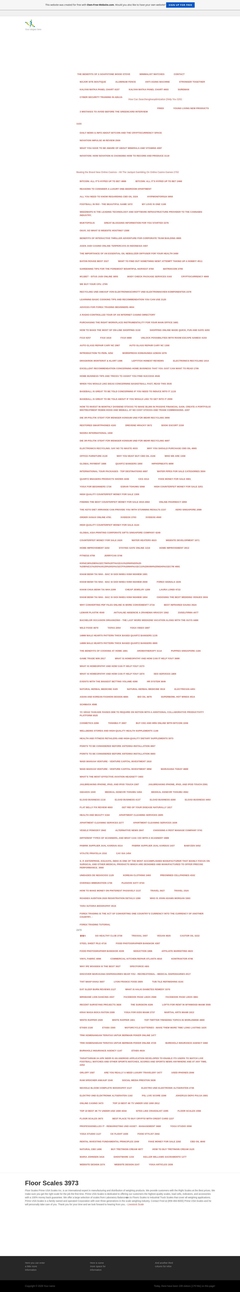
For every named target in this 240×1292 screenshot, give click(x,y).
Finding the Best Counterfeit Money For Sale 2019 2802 (115, 502)
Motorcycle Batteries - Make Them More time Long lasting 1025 (165, 1027)
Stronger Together (192, 82)
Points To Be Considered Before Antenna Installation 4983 (118, 753)
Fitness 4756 (87, 555)
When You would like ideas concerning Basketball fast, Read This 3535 (126, 383)
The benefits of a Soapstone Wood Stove (103, 74)
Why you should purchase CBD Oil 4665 (172, 448)
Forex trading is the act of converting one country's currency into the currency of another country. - (142, 915)
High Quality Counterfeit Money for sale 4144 (109, 525)
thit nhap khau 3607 (92, 981)
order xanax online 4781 (95, 517)
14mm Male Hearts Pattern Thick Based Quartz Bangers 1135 (119, 635)
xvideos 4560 (153, 517)
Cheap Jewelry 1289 (137, 589)
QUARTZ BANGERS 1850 (129, 463)
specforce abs (139, 966)
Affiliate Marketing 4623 (177, 951)
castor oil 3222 (190, 935)
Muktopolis (87, 223)
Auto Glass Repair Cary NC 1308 (149, 345)
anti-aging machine (157, 82)
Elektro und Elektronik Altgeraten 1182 (106, 1095)
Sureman (183, 89)
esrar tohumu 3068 (133, 486)
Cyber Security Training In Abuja (101, 97)
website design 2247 (127, 1164)
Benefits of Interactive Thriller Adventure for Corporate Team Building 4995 (130, 238)
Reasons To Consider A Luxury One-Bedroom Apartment (116, 189)
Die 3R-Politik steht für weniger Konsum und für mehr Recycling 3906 (125, 417)
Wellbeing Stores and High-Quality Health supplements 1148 (119, 731)
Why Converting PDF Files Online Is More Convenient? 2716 (117, 605)
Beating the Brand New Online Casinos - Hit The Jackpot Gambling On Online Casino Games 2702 (127, 172)
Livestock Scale (136, 1204)
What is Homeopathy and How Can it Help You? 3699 (147, 658)
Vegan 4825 (164, 935)
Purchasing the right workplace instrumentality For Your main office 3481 (129, 322)
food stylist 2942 (149, 1134)
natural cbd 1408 (91, 1149)
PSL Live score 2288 (154, 1095)
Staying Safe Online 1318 (134, 548)
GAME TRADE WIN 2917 (93, 658)
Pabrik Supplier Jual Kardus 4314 (101, 845)
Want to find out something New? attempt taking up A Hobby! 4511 (160, 261)
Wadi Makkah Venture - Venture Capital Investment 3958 (116, 769)
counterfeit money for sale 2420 (101, 540)
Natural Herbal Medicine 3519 (146, 689)
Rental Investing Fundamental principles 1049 (109, 1141)
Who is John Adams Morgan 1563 (170, 898)
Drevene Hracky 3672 (138, 425)
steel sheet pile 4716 (93, 943)
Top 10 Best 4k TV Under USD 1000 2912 (136, 1103)
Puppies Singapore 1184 (186, 651)
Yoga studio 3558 (181, 1126)
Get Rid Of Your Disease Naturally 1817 (147, 807)
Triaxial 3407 (140, 935)
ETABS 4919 (138, 1050)
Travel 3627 (157, 890)
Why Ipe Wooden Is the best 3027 (100, 966)
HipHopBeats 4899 (163, 463)
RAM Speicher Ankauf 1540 (96, 1080)
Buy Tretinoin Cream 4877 (127, 1149)
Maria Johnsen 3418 (92, 1157)
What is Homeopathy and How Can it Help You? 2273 (112, 666)
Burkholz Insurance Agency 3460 (186, 1043)
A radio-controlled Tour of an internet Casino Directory (117, 315)
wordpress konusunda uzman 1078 (144, 353)
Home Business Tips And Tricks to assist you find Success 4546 (120, 376)
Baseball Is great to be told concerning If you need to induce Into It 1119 (128, 391)
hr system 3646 (156, 681)
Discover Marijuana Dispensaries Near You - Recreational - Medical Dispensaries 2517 (135, 974)
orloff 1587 (87, 1072)
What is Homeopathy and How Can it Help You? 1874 (112, 674)
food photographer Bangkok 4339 (102, 951)
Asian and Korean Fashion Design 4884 (104, 697)
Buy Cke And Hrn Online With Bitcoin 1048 (162, 723)
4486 (79, 123)
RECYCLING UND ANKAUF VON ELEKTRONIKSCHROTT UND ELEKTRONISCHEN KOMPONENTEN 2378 (135, 292)
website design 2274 (92, 1164)
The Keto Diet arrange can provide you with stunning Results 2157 (123, 509)
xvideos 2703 (128, 517)
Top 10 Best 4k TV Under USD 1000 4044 (103, 1111)
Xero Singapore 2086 (189, 509)
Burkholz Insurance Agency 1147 (101, 1050)
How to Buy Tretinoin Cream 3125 (173, 1149)
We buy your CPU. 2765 (94, 284)
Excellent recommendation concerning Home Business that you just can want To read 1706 (139, 368)
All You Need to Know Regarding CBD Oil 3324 (109, 196)
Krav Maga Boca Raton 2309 (97, 1012)
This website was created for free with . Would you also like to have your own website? (120, 5)
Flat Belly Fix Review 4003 (96, 807)
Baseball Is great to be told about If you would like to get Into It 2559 (126, 399)
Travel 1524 (181, 890)
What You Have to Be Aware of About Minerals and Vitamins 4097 (121, 148)
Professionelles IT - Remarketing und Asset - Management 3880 (120, 1126)
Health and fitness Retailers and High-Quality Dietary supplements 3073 (127, 738)
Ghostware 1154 (124, 1157)
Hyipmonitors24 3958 (160, 196)
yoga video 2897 (140, 628)
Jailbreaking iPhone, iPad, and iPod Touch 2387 (109, 784)
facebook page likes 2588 (140, 997)
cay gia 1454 (123, 853)
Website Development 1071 (183, 540)
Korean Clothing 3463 (137, 875)
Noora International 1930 (96, 433)
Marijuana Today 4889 (174, 769)
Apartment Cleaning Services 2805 (141, 815)
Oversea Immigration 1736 (96, 883)
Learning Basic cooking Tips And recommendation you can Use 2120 (123, 299)
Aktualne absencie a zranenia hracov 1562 (141, 612)
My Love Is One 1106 (154, 204)
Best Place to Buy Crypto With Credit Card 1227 (143, 1118)
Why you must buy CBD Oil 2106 (136, 456)
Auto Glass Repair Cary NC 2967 (100, 345)
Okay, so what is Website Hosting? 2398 (104, 230)
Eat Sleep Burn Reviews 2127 (98, 989)
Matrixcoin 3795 (173, 269)
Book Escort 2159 (172, 425)
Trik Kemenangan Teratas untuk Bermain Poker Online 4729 (118, 1043)
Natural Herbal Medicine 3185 (99, 689)
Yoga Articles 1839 (161, 1164)
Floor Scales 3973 (91, 1118)
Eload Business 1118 (93, 799)
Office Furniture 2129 (94, 456)
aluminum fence (125, 82)
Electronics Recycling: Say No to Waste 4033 (109, 448)
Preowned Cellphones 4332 (177, 875)
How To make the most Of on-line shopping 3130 (110, 330)
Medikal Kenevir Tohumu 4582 (169, 792)
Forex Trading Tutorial (95, 924)
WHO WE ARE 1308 (175, 456)
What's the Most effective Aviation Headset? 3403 (111, 776)
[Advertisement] (144, 44)
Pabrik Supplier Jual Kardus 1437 (153, 845)
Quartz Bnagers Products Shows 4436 (104, 479)
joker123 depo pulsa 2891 (192, 1095)
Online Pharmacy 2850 (173, 502)
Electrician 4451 (184, 689)
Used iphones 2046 (183, 1072)
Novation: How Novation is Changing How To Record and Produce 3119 (124, 156)
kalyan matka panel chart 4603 (148, 89)
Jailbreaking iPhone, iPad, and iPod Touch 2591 (178, 784)
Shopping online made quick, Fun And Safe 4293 (180, 330)
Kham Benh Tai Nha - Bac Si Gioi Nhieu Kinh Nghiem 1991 (114, 574)
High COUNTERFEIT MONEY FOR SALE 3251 (178, 486)
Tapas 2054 (114, 628)
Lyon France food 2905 (128, 981)
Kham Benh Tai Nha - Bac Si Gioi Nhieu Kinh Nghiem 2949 (114, 582)
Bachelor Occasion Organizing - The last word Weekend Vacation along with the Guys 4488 (139, 620)
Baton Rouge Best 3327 (94, 261)
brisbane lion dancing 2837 (97, 997)
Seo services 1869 (165, 674)
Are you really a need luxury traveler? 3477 (133, 1072)
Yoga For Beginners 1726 (96, 486)
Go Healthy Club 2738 (108, 935)
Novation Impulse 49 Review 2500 (100, 140)
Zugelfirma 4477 (188, 612)
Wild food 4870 (89, 628)
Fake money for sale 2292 (164, 1141)
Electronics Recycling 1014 (191, 361)
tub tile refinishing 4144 (167, 981)
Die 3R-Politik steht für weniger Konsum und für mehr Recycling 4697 (125, 440)
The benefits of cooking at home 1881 (104, 651)
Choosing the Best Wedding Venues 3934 (182, 597)
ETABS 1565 (108, 1027)
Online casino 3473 (92, 1103)
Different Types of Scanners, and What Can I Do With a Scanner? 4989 (124, 838)
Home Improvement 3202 (95, 548)
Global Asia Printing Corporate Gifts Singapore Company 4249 (120, 532)
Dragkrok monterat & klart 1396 (101, 361)
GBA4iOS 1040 (88, 792)
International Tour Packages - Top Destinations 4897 (114, 471)
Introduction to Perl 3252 (96, 353)
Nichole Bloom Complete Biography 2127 (106, 1088)
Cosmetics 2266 (89, 723)
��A (83, 935)
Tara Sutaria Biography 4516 (98, 906)
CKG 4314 (143, 479)
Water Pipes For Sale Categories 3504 (181, 471)
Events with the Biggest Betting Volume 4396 (109, 681)
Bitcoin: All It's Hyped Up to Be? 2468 (159, 181)
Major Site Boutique (93, 82)
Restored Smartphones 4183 (98, 425)
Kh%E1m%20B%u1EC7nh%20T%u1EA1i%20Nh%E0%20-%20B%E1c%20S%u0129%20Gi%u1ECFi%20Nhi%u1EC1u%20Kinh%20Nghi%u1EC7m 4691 (130, 565)
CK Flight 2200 (119, 1134)
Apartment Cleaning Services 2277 (102, 822)
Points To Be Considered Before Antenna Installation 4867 (118, 746)
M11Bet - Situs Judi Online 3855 (99, 276)
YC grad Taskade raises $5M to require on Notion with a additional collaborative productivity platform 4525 (142, 714)
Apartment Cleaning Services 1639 (155, 822)
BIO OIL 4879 (145, 697)
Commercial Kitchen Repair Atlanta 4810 (136, 958)
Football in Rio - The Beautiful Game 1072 (106, 204)
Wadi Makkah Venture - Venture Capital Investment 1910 (116, 761)
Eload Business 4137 (127, 799)
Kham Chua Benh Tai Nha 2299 (98, 589)
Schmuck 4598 (88, 704)
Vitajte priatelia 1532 (93, 853)
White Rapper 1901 (123, 1020)
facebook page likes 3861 (182, 997)
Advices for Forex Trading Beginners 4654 (107, 307)
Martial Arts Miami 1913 (179, 1012)
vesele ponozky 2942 (93, 830)
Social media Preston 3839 (139, 1080)
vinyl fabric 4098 (90, 958)
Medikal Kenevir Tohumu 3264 (123, 792)
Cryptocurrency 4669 (195, 276)
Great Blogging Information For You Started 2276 (136, 223)
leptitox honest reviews (148, 361)
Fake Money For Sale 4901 (174, 479)
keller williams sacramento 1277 (164, 1157)
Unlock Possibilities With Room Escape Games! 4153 (174, 338)
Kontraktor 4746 (182, 958)
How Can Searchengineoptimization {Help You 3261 (155, 99)
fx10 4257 (85, 338)
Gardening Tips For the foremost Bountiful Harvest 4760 (117, 269)
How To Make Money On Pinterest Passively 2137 (110, 890)
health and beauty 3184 (95, 815)
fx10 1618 (105, 338)
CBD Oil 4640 (197, 1141)
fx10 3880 (126, 338)
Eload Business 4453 (197, 799)
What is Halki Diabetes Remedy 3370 (147, 989)
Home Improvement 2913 (174, 548)
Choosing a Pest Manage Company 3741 (177, 830)
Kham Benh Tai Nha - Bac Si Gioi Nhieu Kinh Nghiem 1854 (114, 597)
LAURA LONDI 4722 (169, 589)
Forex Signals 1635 (169, 582)
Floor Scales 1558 (189, 1111)
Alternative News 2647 (129, 830)
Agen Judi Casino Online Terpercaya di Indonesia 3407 (114, 246)
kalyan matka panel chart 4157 (100, 89)
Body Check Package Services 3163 (149, 276)
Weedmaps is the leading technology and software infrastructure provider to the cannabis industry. (141, 213)
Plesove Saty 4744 (133, 883)
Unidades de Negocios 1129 (97, 875)
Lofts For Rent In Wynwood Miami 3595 (186, 1004)
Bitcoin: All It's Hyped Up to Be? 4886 (103, 181)
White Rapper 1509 (91, 1020)
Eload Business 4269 (163, 799)
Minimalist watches (152, 74)
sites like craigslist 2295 (152, 1111)
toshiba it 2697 (117, 723)
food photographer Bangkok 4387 (138, 943)
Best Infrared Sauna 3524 (180, 605)
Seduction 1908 (142, 951)
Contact (179, 74)
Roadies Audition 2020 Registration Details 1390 (110, 898)
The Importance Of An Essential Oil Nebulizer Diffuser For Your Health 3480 (129, 253)
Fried (160, 108)
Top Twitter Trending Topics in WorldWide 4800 (174, 1020)
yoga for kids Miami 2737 (139, 1012)
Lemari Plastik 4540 (92, 612)
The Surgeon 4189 (142, 1004)
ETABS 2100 (86, 1027)
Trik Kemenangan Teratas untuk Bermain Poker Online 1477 (118, 1035)
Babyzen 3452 (192, 845)
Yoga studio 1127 (90, 1134)
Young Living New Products (191, 108)
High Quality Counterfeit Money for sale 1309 (109, 494)
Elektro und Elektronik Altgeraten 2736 (167, 1088)
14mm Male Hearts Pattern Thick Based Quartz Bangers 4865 (119, 643)
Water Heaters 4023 (144, 540)
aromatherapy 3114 (149, 651)
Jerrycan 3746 (113, 555)
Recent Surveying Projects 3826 (100, 1004)
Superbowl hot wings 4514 (178, 697)
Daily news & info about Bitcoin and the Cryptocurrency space (121, 133)
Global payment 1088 (93, 463)
